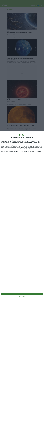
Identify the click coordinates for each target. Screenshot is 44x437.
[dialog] (22, 284)
